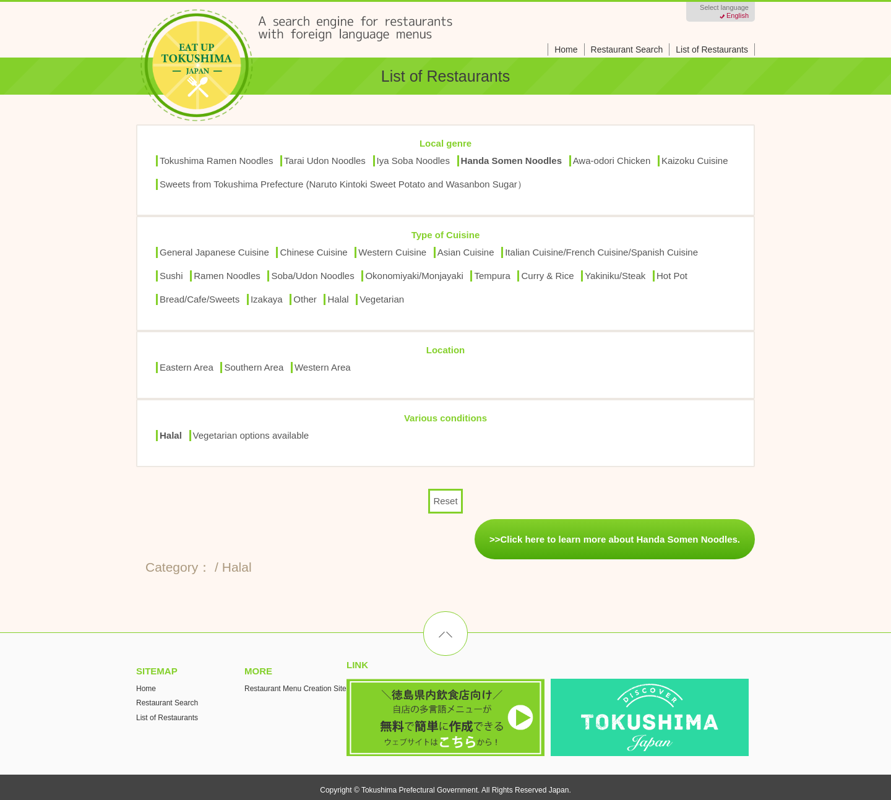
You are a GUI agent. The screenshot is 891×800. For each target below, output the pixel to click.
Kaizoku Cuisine (694, 160)
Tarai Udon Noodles (325, 160)
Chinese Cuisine (313, 252)
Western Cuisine (392, 252)
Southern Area (253, 367)
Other (305, 299)
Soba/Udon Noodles (312, 275)
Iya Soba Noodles (413, 160)
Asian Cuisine (465, 252)
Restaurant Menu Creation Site (295, 688)
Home (565, 49)
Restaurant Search (627, 49)
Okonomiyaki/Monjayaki (414, 275)
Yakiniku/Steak (615, 275)
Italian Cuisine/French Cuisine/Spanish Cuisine (601, 252)
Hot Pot (671, 275)
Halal (337, 299)
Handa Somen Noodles (511, 160)
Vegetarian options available (251, 435)
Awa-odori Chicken (612, 160)
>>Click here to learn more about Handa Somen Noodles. (614, 539)
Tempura (492, 275)
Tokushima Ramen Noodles (216, 160)
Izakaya (267, 299)
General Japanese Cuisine (214, 252)
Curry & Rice (547, 275)
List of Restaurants (712, 49)
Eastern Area (186, 367)
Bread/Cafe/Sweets (199, 299)
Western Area (323, 367)
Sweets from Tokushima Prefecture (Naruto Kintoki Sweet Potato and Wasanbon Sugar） (343, 184)
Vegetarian (381, 299)
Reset (445, 501)
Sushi (171, 275)
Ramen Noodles (227, 275)
